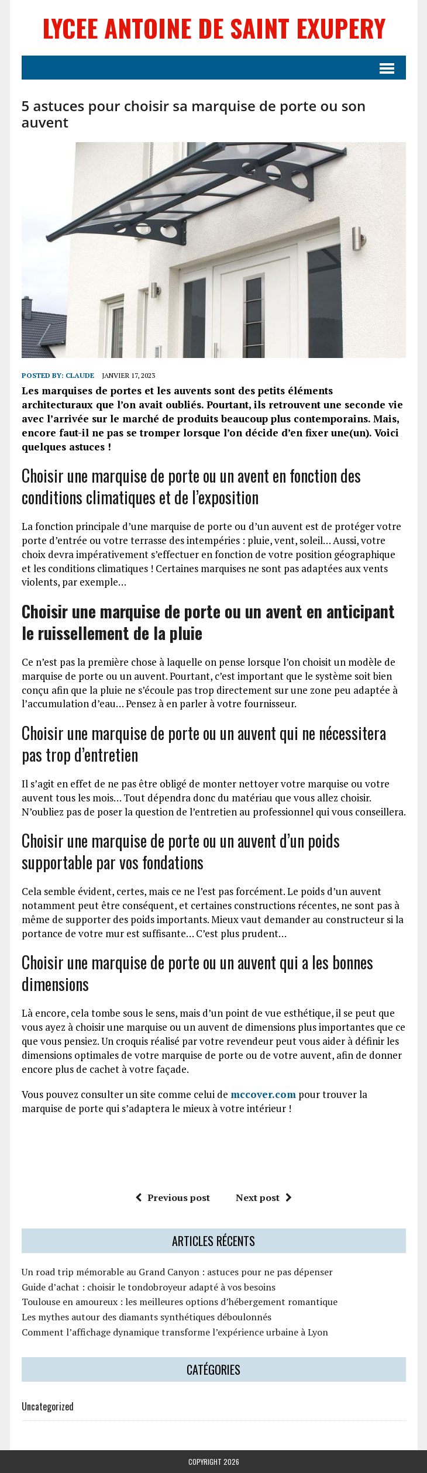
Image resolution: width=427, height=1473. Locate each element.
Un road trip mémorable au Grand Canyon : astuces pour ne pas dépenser (177, 1271)
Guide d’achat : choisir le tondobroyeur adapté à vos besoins (149, 1287)
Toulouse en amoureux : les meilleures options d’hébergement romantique (180, 1301)
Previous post (172, 1197)
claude (80, 375)
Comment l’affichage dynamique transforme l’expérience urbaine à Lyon (175, 1332)
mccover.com (263, 1094)
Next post (264, 1197)
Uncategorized (48, 1406)
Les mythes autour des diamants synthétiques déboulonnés (146, 1316)
